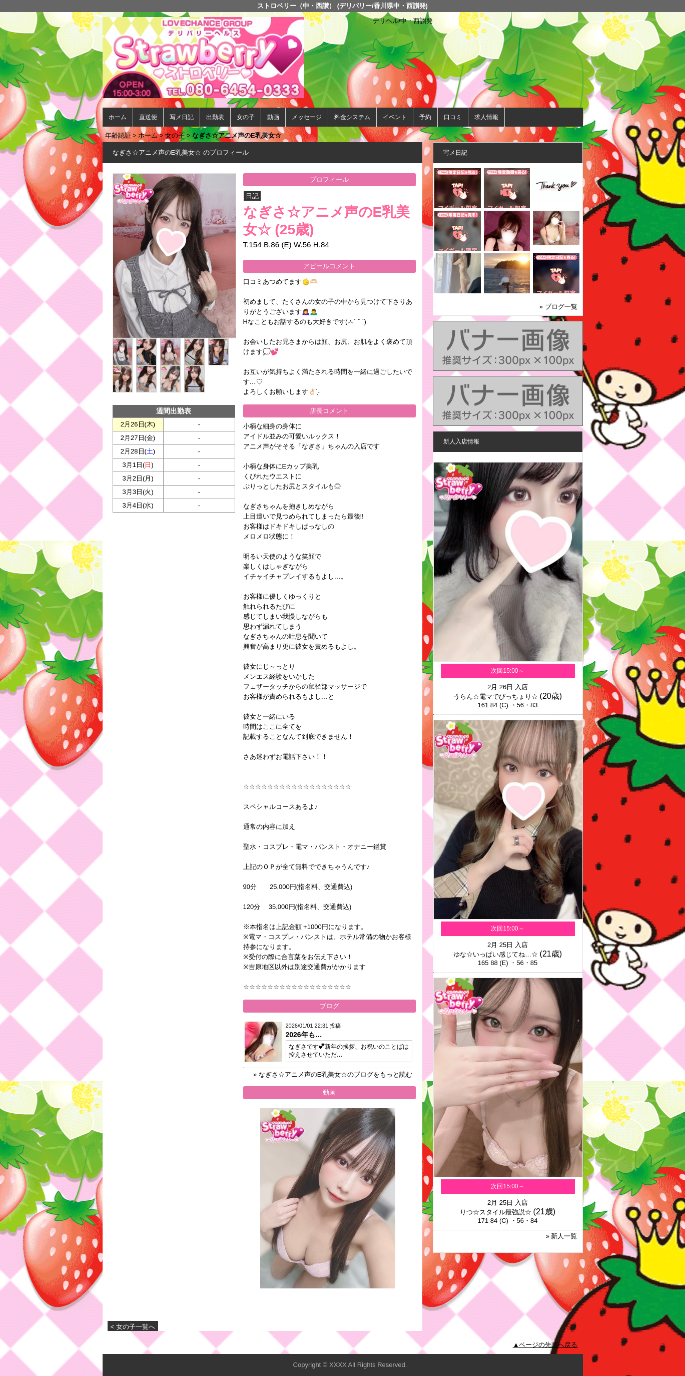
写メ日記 (182, 117)
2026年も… (304, 1035)
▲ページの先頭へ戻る (545, 1344)
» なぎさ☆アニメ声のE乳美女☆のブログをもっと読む (333, 1074)
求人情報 (486, 117)
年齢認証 (118, 135)
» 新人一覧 (561, 1236)
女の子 (246, 117)
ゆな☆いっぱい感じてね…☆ (495, 954)
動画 (273, 117)
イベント (395, 117)
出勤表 (215, 117)
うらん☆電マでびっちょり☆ (495, 696)
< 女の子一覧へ (133, 1326)
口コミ (453, 117)
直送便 (148, 117)
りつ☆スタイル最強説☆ (495, 1212)
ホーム (118, 117)
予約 (425, 117)
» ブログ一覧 (558, 306)
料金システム (352, 117)
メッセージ (307, 117)
